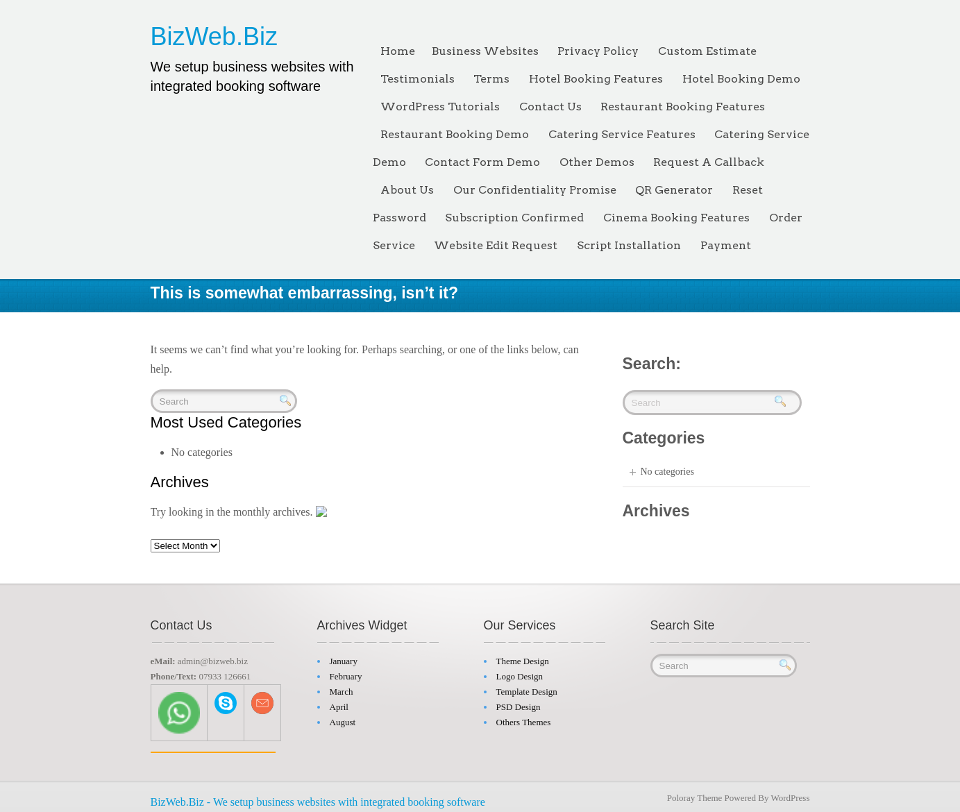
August (343, 718)
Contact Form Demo (482, 162)
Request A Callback (708, 162)
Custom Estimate (707, 51)
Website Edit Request (495, 245)
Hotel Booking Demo (741, 78)
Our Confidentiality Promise (534, 189)
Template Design (526, 688)
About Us (407, 189)
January (343, 657)
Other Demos (596, 162)
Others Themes (523, 718)
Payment (725, 245)
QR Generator (674, 189)
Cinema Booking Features (676, 217)
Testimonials (417, 78)
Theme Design (522, 657)
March (341, 688)
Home (397, 51)
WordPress (789, 794)
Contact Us (550, 106)
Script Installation (629, 245)
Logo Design (520, 673)
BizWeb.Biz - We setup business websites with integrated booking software (318, 798)
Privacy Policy (598, 51)
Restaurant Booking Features (682, 106)
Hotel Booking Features (596, 78)
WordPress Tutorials (440, 106)
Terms (491, 78)
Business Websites (485, 51)
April (339, 703)
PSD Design (518, 703)
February (346, 673)
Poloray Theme (695, 794)
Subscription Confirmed (514, 217)
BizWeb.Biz (214, 36)
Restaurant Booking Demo (454, 134)
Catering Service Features (622, 134)
